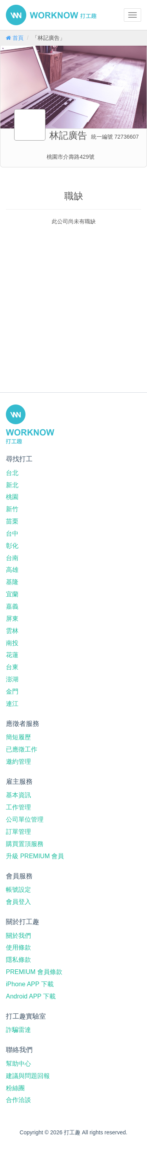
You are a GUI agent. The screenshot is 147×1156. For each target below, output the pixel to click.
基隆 (12, 582)
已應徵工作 (21, 749)
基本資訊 (18, 795)
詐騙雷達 (18, 1029)
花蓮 (12, 654)
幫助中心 (18, 1063)
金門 (12, 691)
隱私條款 (18, 959)
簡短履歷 (18, 737)
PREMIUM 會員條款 (34, 972)
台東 (12, 667)
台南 (12, 558)
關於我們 (18, 935)
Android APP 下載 (31, 996)
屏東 (12, 618)
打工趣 (51, 15)
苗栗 (12, 521)
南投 (12, 643)
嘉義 (12, 606)
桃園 (12, 497)
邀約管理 (18, 761)
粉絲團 (15, 1088)
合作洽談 (18, 1100)
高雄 (12, 569)
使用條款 (18, 947)
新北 (12, 485)
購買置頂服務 (25, 844)
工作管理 (18, 807)
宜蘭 (12, 594)
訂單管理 (18, 831)
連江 (12, 703)
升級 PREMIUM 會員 (35, 856)
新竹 (12, 509)
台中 (12, 533)
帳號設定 (18, 889)
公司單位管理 (25, 819)
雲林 (12, 630)
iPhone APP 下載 (30, 984)
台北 (12, 472)
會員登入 (18, 901)
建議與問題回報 (28, 1076)
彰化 (12, 545)
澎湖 (12, 679)
